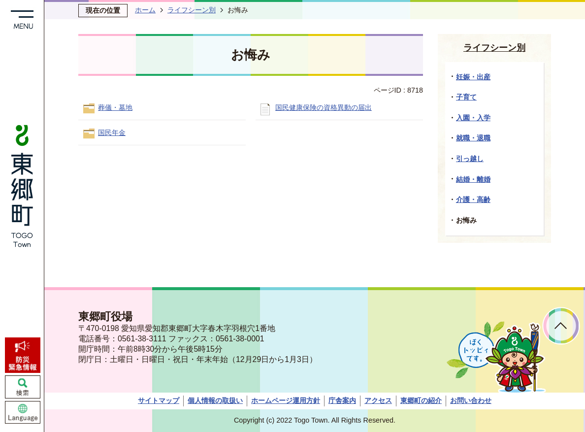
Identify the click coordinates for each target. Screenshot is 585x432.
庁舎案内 (342, 400)
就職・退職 (473, 138)
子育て (466, 97)
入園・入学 (473, 118)
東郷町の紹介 (421, 400)
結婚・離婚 (473, 179)
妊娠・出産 (473, 77)
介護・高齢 (473, 199)
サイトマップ (158, 400)
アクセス (378, 400)
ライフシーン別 (191, 10)
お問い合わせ (470, 400)
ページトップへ (561, 326)
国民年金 (112, 132)
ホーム (145, 10)
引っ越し (470, 159)
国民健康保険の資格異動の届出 (323, 107)
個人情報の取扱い (215, 400)
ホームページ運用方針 (285, 400)
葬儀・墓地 (115, 107)
